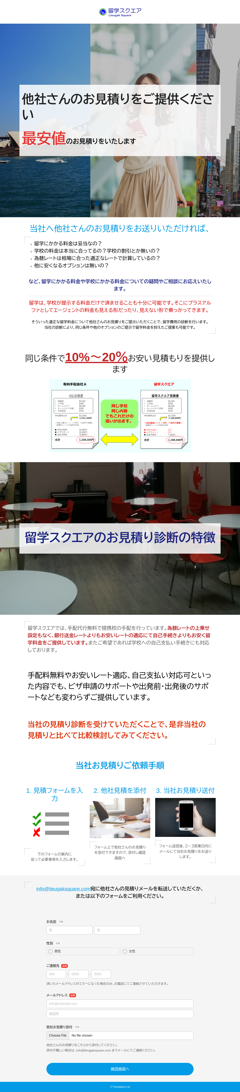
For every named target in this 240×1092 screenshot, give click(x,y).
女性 (129, 951)
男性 (54, 951)
